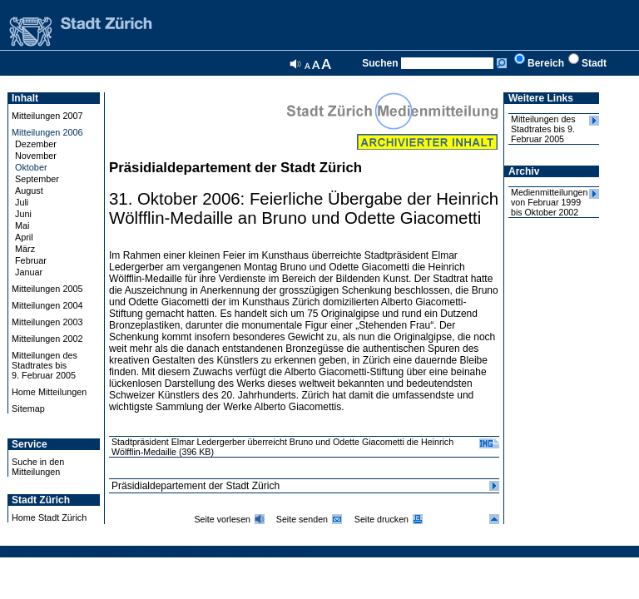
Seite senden (302, 519)
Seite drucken (381, 519)
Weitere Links (540, 98)
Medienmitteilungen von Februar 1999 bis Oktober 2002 (549, 202)
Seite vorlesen (222, 519)
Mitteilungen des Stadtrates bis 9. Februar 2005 (543, 129)
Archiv (523, 171)
